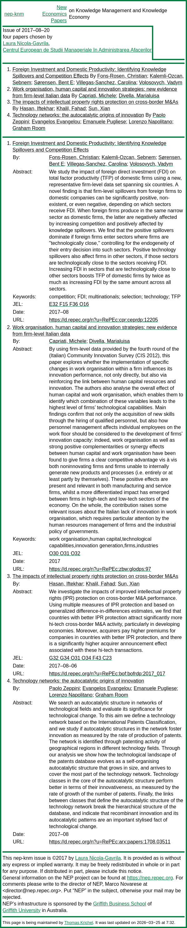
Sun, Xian (99, 108)
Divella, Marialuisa (139, 95)
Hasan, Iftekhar (37, 108)
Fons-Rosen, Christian (122, 76)
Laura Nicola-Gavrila (25, 43)
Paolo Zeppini (64, 688)
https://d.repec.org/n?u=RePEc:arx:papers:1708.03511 (109, 841)
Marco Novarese (123, 884)
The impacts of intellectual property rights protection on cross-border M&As (95, 102)
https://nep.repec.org (150, 877)
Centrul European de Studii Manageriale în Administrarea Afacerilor (77, 50)
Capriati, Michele (97, 95)
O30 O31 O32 (64, 553)
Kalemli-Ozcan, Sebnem (129, 157)
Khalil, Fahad (71, 108)
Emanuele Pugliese (104, 121)
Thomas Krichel (78, 922)
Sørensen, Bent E (53, 82)
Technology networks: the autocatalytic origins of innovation (78, 115)
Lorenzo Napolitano (150, 121)
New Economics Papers (54, 14)
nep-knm (14, 14)
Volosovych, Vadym (160, 82)
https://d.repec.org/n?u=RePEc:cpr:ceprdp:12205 (103, 319)
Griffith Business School (119, 903)
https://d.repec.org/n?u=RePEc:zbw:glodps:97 (100, 569)
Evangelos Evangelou (56, 121)
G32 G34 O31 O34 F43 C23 (80, 658)
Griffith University (22, 910)
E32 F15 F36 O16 (69, 304)
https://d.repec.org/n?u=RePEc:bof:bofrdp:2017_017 (107, 673)
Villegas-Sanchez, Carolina (106, 82)
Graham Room (29, 128)
